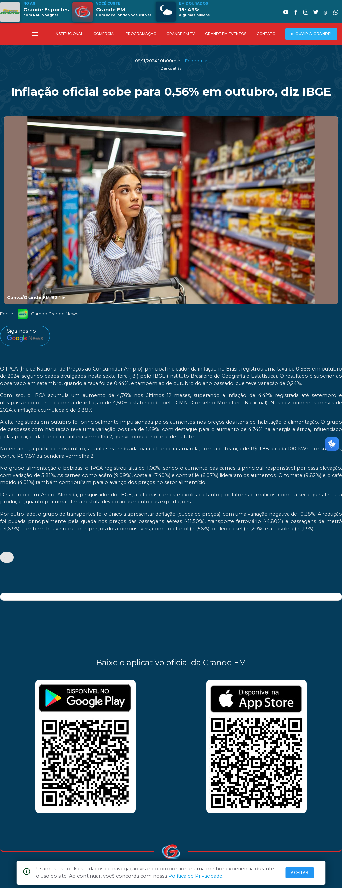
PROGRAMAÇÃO (141, 34)
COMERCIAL (104, 34)
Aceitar (300, 872)
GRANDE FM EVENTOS (225, 34)
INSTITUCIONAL (69, 34)
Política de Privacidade (195, 876)
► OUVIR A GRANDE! (311, 34)
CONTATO (265, 34)
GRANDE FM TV (180, 34)
